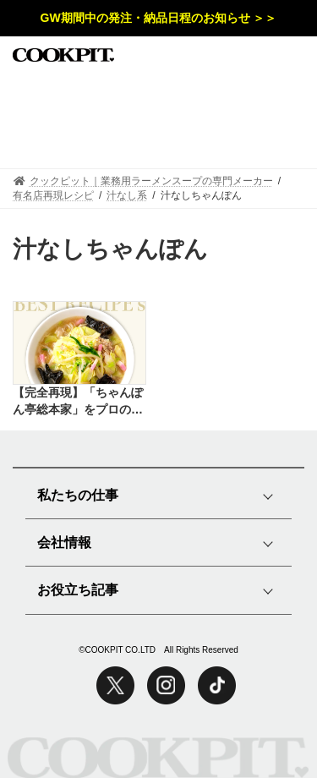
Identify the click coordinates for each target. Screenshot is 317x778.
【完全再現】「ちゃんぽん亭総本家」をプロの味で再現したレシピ (78, 402)
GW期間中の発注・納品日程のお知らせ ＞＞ (159, 18)
